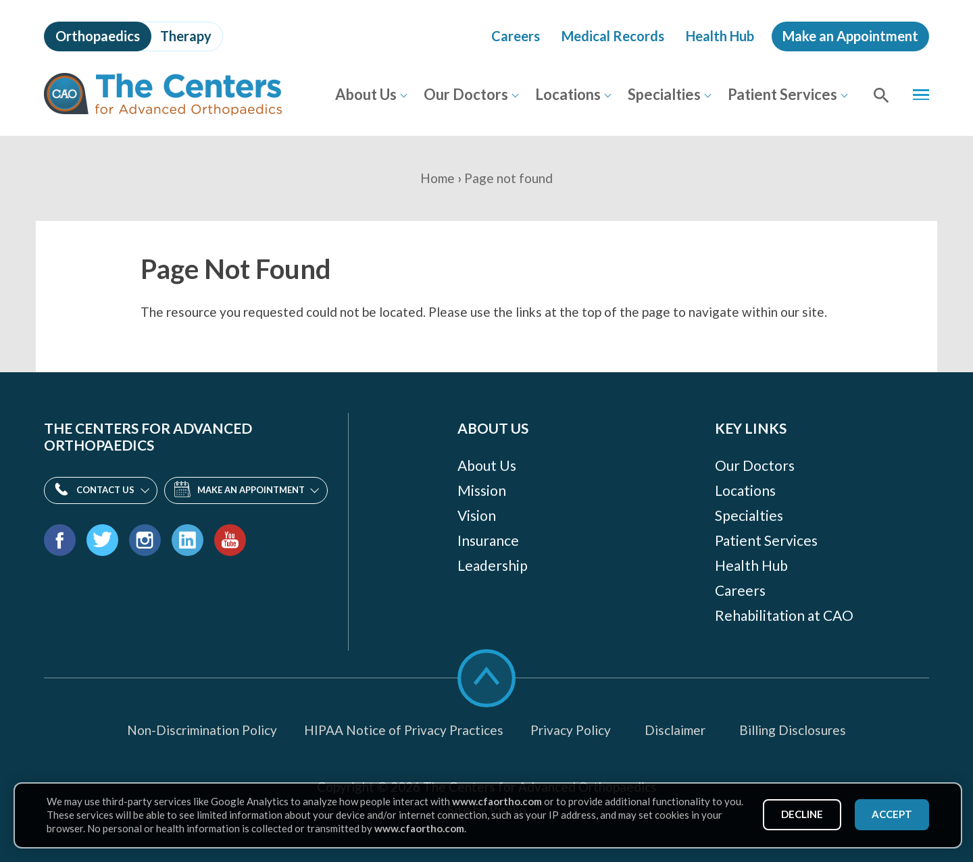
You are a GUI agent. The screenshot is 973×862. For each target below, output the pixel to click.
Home (437, 178)
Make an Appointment (850, 36)
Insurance (488, 540)
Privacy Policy (570, 730)
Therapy (185, 36)
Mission (481, 490)
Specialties (663, 94)
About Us (365, 94)
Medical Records (613, 36)
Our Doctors (465, 94)
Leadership (492, 565)
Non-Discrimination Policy (202, 730)
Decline (801, 814)
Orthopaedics (97, 36)
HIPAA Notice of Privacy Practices (403, 730)
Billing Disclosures (792, 730)
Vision (476, 515)
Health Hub (720, 36)
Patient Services (782, 94)
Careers (515, 36)
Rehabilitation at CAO (784, 615)
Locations (567, 94)
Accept (891, 814)
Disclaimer (675, 730)
